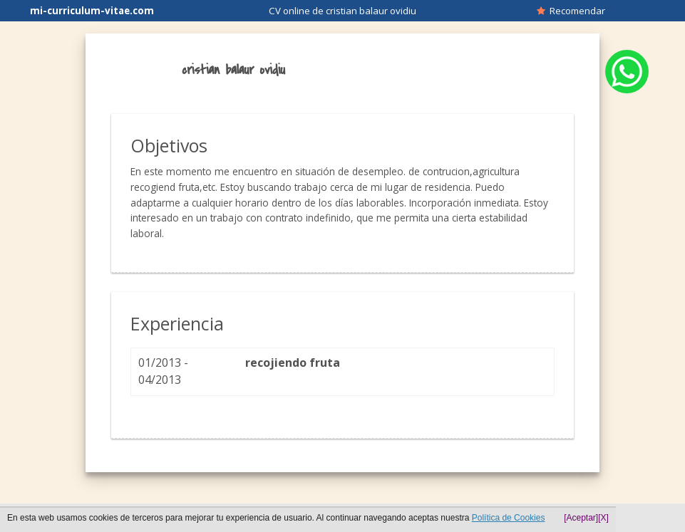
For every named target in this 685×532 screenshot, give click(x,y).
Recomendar (571, 10)
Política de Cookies (508, 518)
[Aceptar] (581, 518)
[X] (603, 518)
